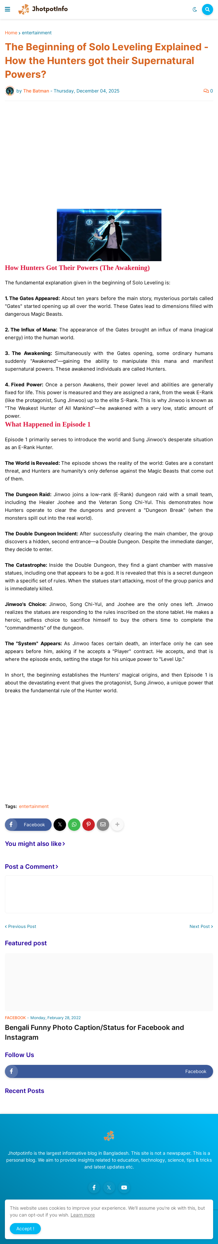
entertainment (37, 32)
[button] (7, 9)
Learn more (83, 1215)
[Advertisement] (109, 155)
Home (11, 32)
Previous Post (22, 926)
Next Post (200, 926)
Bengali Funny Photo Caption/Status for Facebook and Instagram (94, 1032)
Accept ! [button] (25, 1228)
